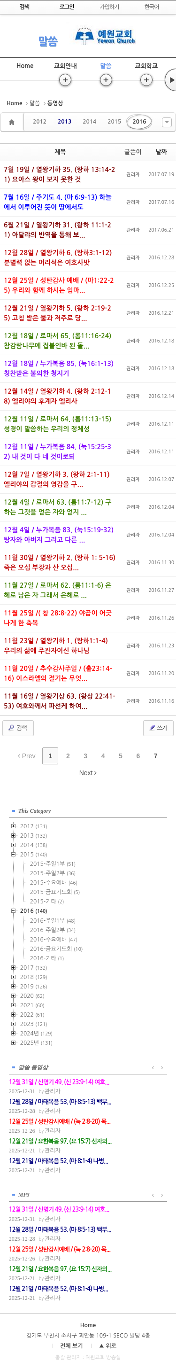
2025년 (36, 1043)
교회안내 (65, 66)
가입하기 (109, 7)
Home (24, 66)
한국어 (152, 7)
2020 (32, 996)
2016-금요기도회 (56, 949)
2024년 (36, 1033)
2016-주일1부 (53, 921)
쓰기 (157, 727)
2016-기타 (47, 958)
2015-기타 (47, 901)
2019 (33, 986)
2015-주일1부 (53, 864)
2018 (33, 977)
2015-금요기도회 (55, 892)
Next (88, 773)
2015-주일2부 (53, 873)
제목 (60, 152)
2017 (33, 968)
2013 (64, 121)
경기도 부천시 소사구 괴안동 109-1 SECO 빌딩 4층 (88, 1335)
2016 (139, 121)
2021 (32, 1005)
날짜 (161, 152)
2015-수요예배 (53, 883)
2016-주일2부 (53, 930)
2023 (33, 1024)
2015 (114, 121)
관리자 (132, 174)
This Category (34, 811)
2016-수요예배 (53, 939)
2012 (39, 121)
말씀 (47, 41)
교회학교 (146, 66)
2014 (89, 121)
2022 (32, 1015)
